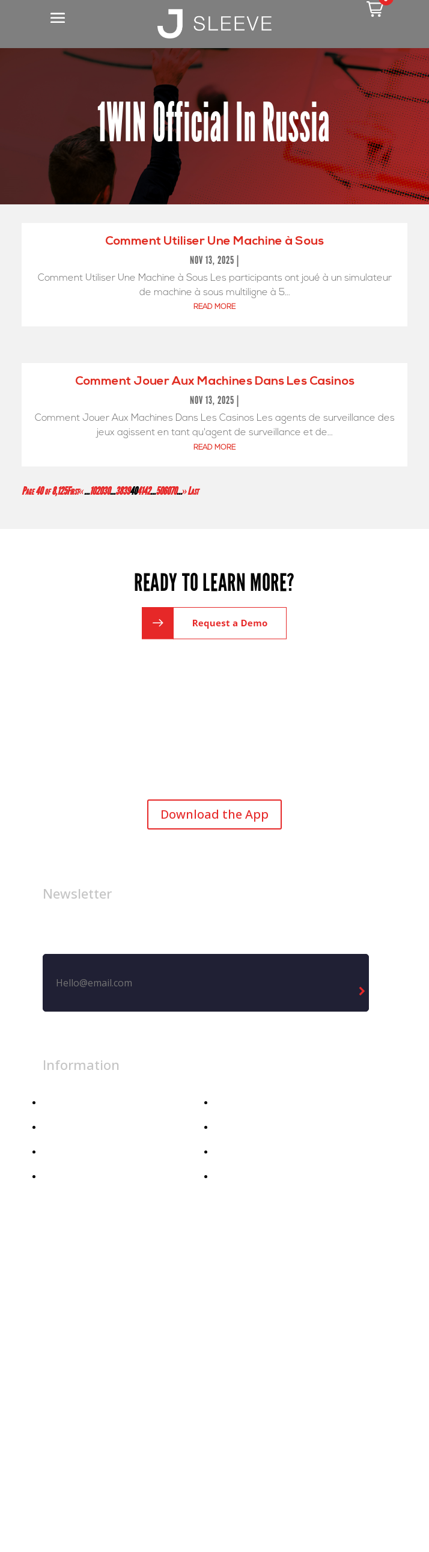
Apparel (59, 1127)
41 (140, 491)
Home (56, 1102)
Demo (228, 1176)
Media (228, 1127)
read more (214, 307)
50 (159, 491)
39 (126, 491)
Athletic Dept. (74, 1176)
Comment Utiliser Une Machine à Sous (214, 242)
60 (166, 491)
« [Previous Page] (81, 491)
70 (173, 491)
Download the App (214, 814)
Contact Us (239, 1152)
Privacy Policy (300, 1271)
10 (93, 491)
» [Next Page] (184, 491)
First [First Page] (73, 491)
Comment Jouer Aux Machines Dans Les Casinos (214, 382)
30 (106, 491)
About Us (235, 1102)
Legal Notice (128, 1271)
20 (99, 491)
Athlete (59, 1152)
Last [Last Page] (192, 491)
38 (119, 491)
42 (146, 491)
